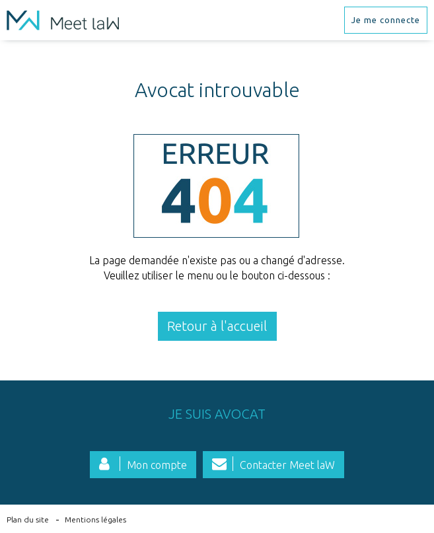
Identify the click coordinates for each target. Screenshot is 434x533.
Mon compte (157, 465)
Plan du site (28, 519)
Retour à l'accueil (217, 326)
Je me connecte (385, 19)
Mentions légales (95, 519)
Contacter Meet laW (287, 465)
